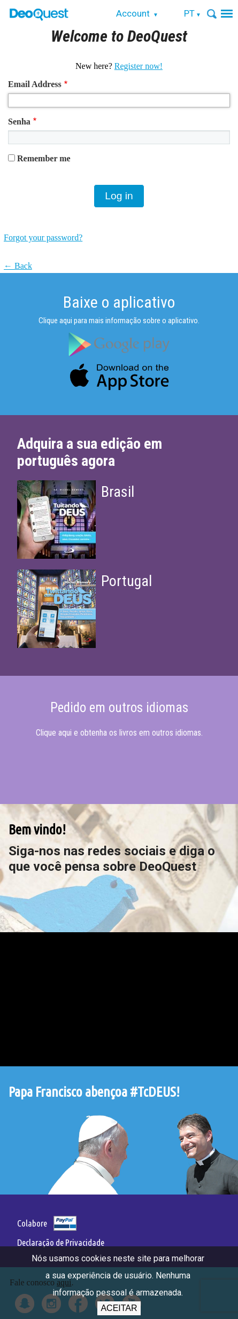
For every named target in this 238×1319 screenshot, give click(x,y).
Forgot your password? (43, 237)
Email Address (35, 84)
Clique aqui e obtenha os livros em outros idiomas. (119, 733)
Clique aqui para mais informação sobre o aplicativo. (119, 320)
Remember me (44, 158)
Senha (19, 121)
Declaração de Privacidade (60, 1242)
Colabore (32, 1223)
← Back (18, 265)
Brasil (117, 492)
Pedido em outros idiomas (119, 707)
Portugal (126, 581)
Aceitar (119, 1308)
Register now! (138, 66)
